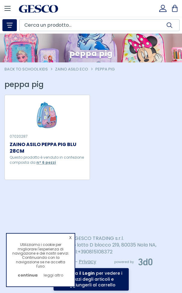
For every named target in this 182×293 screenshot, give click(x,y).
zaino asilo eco (71, 69)
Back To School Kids (26, 69)
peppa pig (105, 69)
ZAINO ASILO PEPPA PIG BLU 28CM (43, 148)
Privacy (87, 261)
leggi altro (53, 275)
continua (28, 275)
